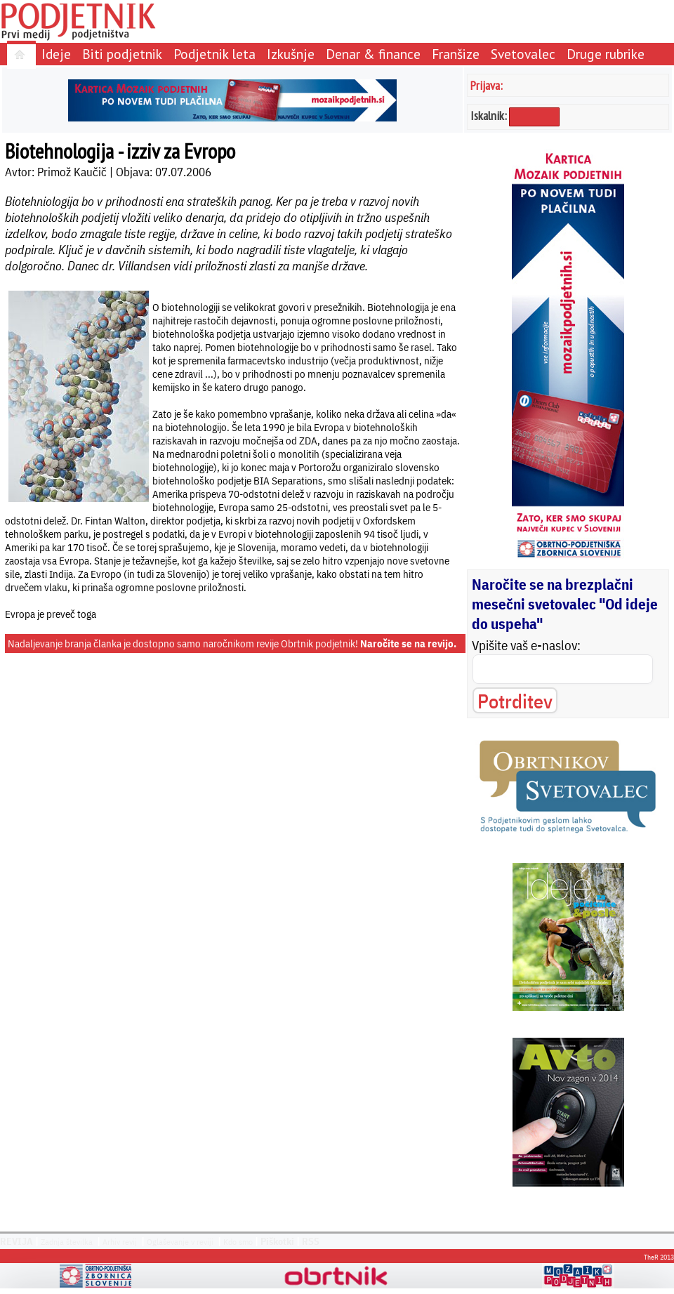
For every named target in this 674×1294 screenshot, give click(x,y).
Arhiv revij (120, 1241)
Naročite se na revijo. (408, 643)
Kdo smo (238, 1241)
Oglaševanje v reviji (180, 1241)
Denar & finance (373, 53)
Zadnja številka (67, 1241)
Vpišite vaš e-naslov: (526, 645)
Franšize (456, 53)
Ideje (56, 53)
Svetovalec (523, 53)
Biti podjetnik (122, 53)
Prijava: (486, 85)
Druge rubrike (606, 53)
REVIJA (16, 1241)
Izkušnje (291, 53)
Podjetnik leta (214, 53)
